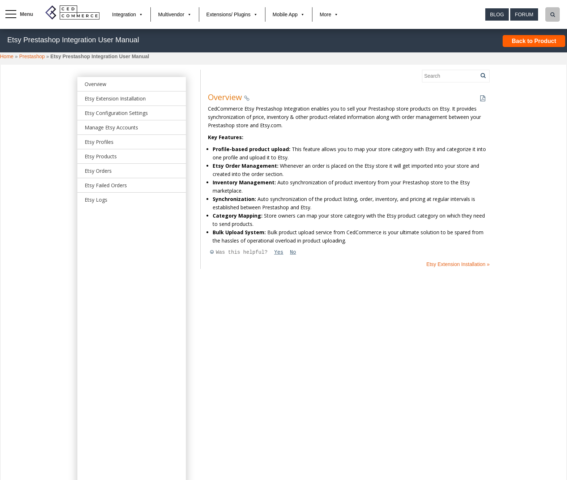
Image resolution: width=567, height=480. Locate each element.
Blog (497, 14)
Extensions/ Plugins (228, 14)
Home (6, 56)
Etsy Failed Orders (106, 185)
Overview (95, 84)
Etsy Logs (96, 199)
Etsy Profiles (99, 141)
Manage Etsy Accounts (111, 127)
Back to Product (534, 41)
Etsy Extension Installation (115, 98)
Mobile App (285, 14)
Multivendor (171, 14)
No (293, 252)
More (325, 14)
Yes (278, 252)
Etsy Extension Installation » (458, 264)
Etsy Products (101, 156)
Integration (124, 14)
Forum (524, 14)
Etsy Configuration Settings (116, 113)
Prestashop (32, 56)
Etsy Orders (98, 170)
